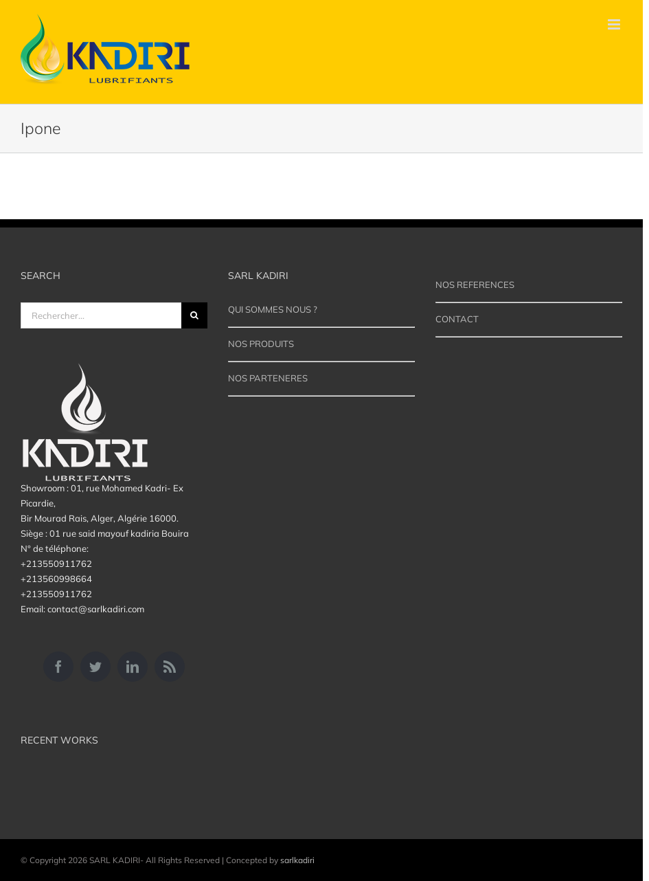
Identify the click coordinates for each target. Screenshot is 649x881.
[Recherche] (194, 315)
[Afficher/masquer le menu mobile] (615, 24)
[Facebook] (58, 666)
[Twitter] (95, 666)
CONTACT (457, 318)
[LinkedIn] (132, 666)
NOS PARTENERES (268, 377)
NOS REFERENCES (474, 284)
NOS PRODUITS (261, 343)
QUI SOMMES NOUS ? (272, 309)
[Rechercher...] (101, 315)
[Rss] (170, 666)
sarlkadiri (297, 860)
